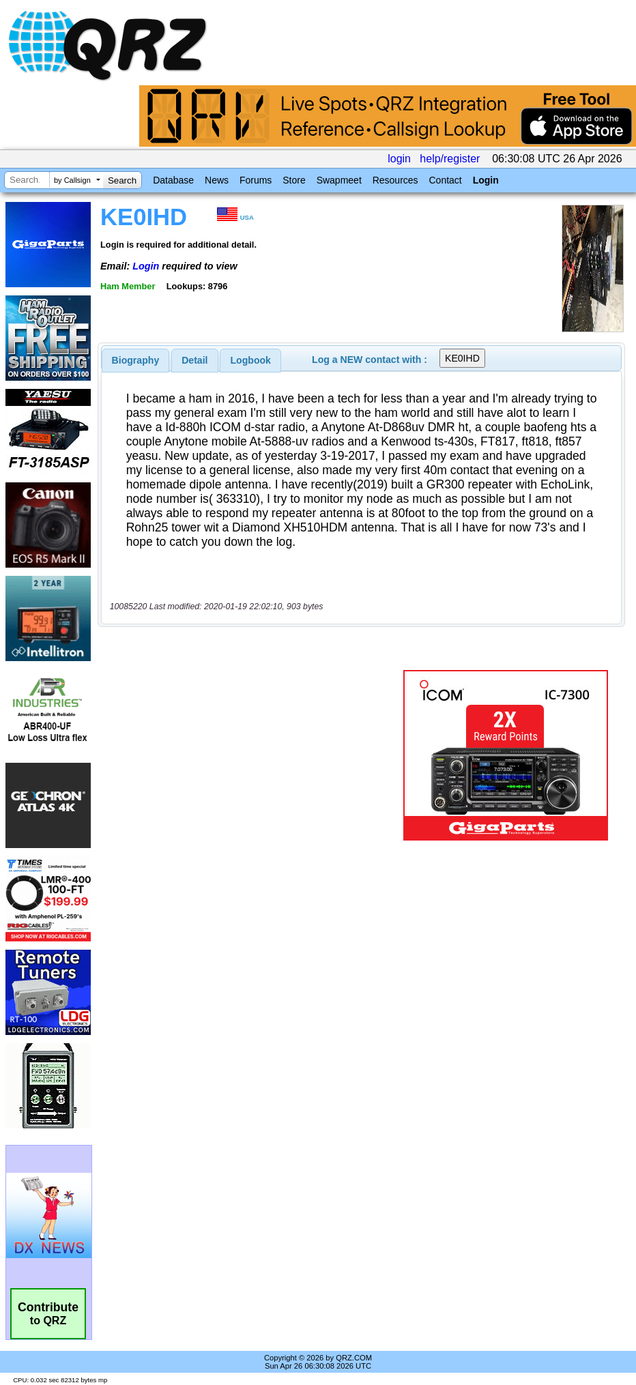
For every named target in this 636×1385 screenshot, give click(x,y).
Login (486, 180)
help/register (450, 158)
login (399, 158)
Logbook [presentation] (251, 360)
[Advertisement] (253, 755)
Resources (395, 180)
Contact (445, 180)
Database (173, 180)
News (217, 180)
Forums (256, 180)
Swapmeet (339, 180)
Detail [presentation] (194, 360)
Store (294, 180)
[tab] (136, 360)
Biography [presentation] (136, 360)
